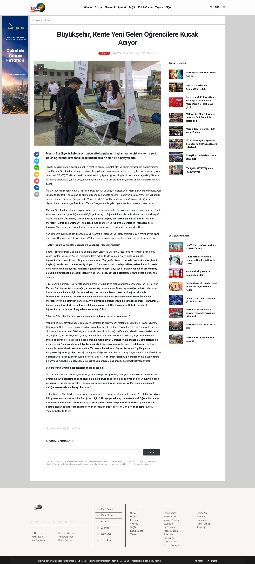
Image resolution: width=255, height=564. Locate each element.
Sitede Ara (202, 513)
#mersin (50, 428)
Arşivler (103, 527)
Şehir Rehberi (170, 541)
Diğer (168, 7)
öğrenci (75, 167)
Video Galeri (105, 515)
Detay (199, 561)
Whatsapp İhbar (66, 536)
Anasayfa (37, 20)
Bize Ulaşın (104, 540)
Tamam (212, 561)
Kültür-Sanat (145, 7)
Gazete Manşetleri (173, 545)
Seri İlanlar (169, 538)
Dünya (98, 7)
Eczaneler (169, 523)
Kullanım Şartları (66, 533)
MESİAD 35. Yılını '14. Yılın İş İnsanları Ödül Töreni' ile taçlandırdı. (200, 117)
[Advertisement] (240, 65)
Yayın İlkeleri (38, 536)
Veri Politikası (38, 540)
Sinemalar (169, 534)
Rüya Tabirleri (203, 523)
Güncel (88, 7)
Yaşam (159, 7)
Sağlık (131, 7)
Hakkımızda (37, 533)
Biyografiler (202, 520)
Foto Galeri (105, 509)
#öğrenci (76, 428)
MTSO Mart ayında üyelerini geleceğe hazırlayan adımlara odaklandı (201, 144)
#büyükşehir (63, 428)
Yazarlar (103, 521)
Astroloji (201, 527)
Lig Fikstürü (169, 527)
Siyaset (121, 7)
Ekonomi (110, 7)
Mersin (55, 171)
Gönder (151, 452)
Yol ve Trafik (170, 516)
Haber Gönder (65, 540)
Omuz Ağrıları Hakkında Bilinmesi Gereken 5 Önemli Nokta (200, 260)
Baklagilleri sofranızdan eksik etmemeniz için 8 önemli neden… (201, 286)
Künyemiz (104, 534)
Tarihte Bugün (171, 531)
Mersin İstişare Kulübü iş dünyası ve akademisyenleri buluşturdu (200, 313)
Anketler (201, 516)
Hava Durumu (170, 513)
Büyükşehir (66, 171)
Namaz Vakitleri (171, 520)
